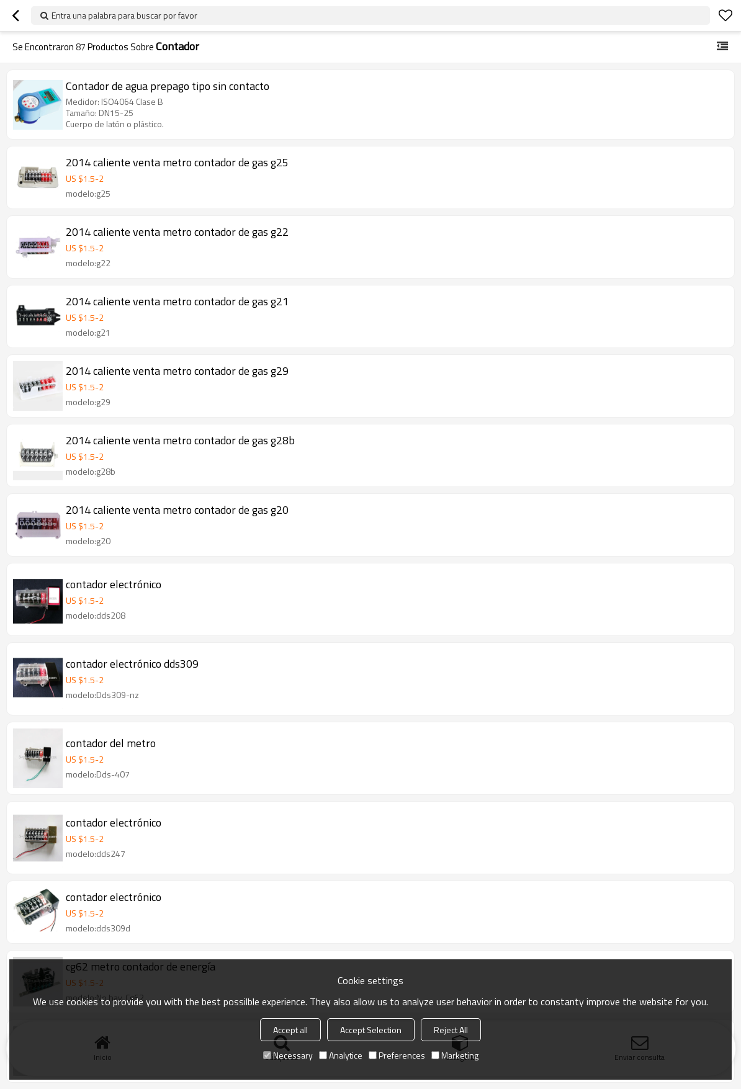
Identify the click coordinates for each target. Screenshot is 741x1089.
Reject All (451, 1029)
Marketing (454, 1055)
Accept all (290, 1029)
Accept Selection (371, 1029)
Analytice (340, 1055)
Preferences (397, 1055)
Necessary (288, 1055)
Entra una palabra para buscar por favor (124, 15)
